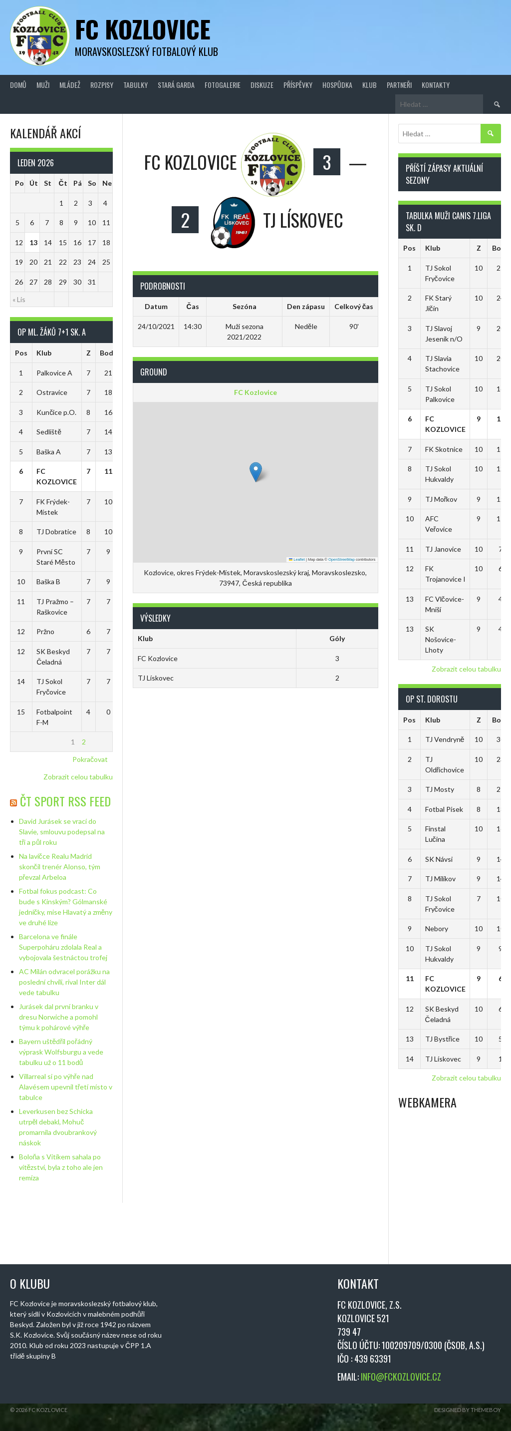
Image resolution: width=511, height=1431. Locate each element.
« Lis (18, 299)
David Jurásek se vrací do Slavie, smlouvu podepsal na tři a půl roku (62, 831)
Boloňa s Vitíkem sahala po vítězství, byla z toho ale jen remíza (61, 1167)
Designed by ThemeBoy (467, 1410)
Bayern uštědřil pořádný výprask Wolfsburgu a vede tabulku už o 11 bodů (61, 1052)
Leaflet (297, 559)
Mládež (69, 84)
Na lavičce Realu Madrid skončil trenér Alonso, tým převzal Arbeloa (59, 866)
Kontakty (436, 84)
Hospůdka (337, 84)
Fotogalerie (223, 84)
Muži (42, 84)
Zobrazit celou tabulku (78, 776)
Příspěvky (297, 84)
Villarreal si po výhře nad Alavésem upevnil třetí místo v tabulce (66, 1086)
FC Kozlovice (143, 28)
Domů (18, 84)
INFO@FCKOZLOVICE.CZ (401, 1376)
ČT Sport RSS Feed (65, 801)
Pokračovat (90, 759)
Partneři (399, 84)
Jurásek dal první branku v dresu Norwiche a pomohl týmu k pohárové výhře (58, 1017)
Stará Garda (176, 84)
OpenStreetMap (341, 559)
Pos (21, 353)
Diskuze (262, 84)
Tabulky (135, 84)
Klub (369, 84)
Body (108, 353)
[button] (256, 472)
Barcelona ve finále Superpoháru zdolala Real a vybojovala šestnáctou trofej (63, 947)
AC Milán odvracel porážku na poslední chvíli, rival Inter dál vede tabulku (64, 982)
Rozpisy (101, 84)
